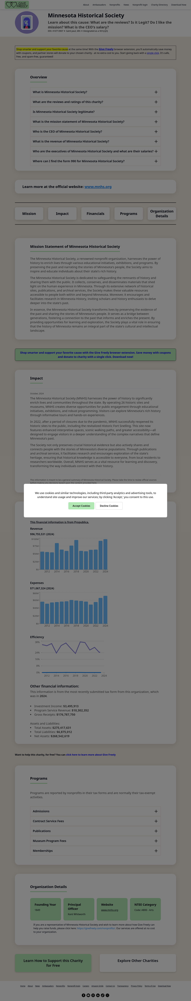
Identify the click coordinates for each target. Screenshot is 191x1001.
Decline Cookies (109, 505)
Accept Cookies (81, 505)
